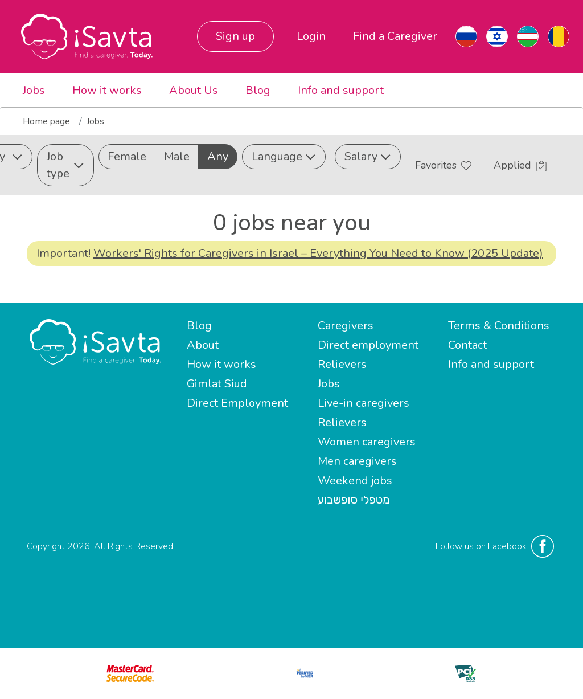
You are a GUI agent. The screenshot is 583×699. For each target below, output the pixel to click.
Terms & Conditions (498, 325)
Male (177, 156)
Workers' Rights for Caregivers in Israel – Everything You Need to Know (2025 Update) (318, 253)
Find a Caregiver (395, 36)
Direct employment (368, 345)
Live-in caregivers (363, 403)
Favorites (443, 165)
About (203, 345)
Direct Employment (237, 403)
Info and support (341, 90)
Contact (467, 345)
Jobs (34, 90)
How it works (107, 90)
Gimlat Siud (217, 383)
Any (217, 156)
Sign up (235, 36)
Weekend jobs (355, 480)
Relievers (342, 364)
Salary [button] (367, 156)
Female (127, 156)
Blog (257, 90)
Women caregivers (367, 441)
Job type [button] (65, 165)
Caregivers (345, 325)
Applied (520, 165)
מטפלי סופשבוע (354, 500)
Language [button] (284, 156)
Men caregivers (357, 461)
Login (311, 36)
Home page (46, 121)
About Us (193, 90)
